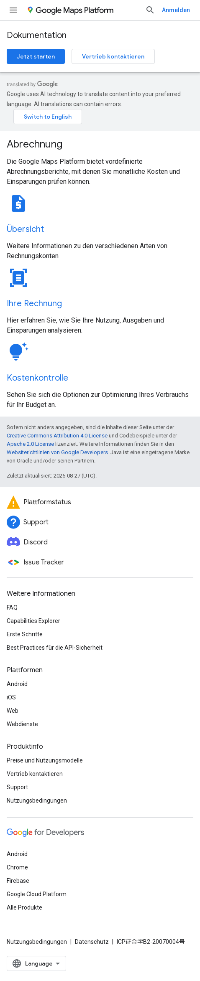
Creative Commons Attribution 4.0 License (57, 435)
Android (17, 684)
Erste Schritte (25, 634)
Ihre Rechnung (34, 303)
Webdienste (22, 724)
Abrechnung (34, 144)
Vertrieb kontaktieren (113, 56)
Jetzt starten (36, 56)
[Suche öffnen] (150, 10)
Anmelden (176, 10)
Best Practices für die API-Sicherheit (55, 647)
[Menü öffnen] (13, 10)
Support (17, 787)
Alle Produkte (24, 907)
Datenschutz (92, 941)
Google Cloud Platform (37, 894)
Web (12, 710)
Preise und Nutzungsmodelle (45, 760)
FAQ (12, 607)
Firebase (18, 880)
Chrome (17, 867)
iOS (11, 697)
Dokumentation (37, 35)
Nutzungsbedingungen (37, 800)
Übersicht (25, 229)
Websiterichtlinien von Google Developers (57, 452)
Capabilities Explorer (33, 621)
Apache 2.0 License (30, 444)
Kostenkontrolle (37, 378)
